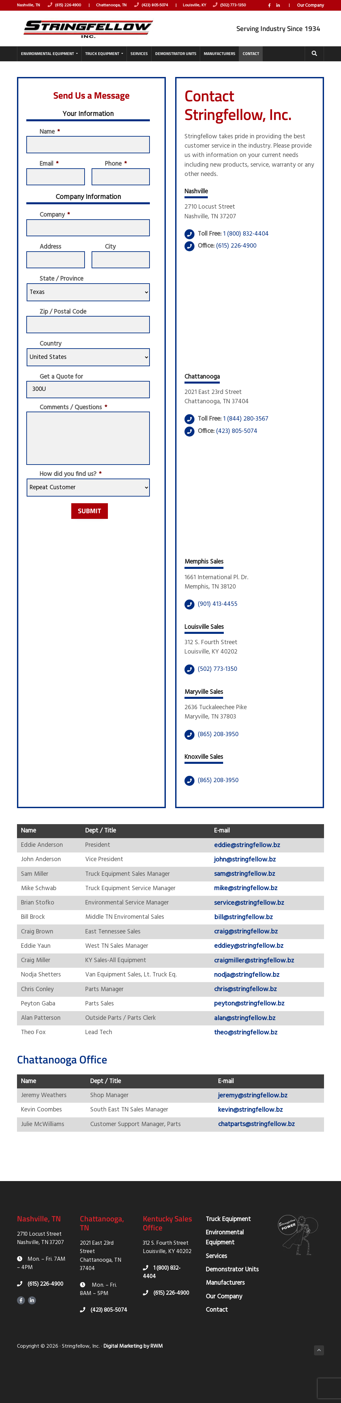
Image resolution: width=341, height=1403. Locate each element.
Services (216, 1289)
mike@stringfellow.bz (250, 912)
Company (56, 223)
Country (51, 356)
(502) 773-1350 (240, 5)
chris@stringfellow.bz (250, 1017)
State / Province (63, 289)
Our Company (310, 13)
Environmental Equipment (225, 1270)
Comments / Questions (75, 421)
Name (51, 136)
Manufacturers (225, 1316)
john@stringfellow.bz (249, 882)
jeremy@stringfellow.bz (258, 1126)
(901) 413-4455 (217, 620)
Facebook (268, 13)
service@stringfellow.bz (254, 927)
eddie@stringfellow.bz (252, 868)
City (111, 256)
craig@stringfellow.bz (250, 957)
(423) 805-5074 (158, 5)
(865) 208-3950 (218, 755)
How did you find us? (72, 489)
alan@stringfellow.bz (249, 1046)
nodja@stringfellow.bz (251, 1002)
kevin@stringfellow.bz (255, 1141)
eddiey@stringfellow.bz (253, 972)
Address (51, 256)
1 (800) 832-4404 (249, 244)
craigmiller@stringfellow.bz (259, 987)
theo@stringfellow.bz (250, 1061)
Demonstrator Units (232, 1302)
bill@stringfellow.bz (248, 942)
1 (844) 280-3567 (249, 432)
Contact (217, 1342)
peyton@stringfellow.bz (254, 1031)
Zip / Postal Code (65, 323)
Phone (116, 170)
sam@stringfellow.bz (249, 897)
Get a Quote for (63, 389)
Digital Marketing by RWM (133, 1379)
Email (50, 170)
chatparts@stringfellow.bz (261, 1156)
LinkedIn (277, 13)
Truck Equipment (228, 1252)
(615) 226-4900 (67, 5)
